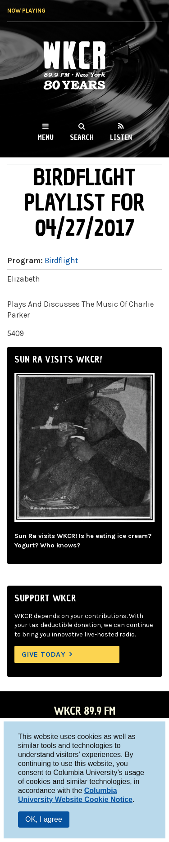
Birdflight (61, 260)
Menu (45, 137)
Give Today (44, 654)
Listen (121, 137)
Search (82, 137)
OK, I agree (43, 819)
